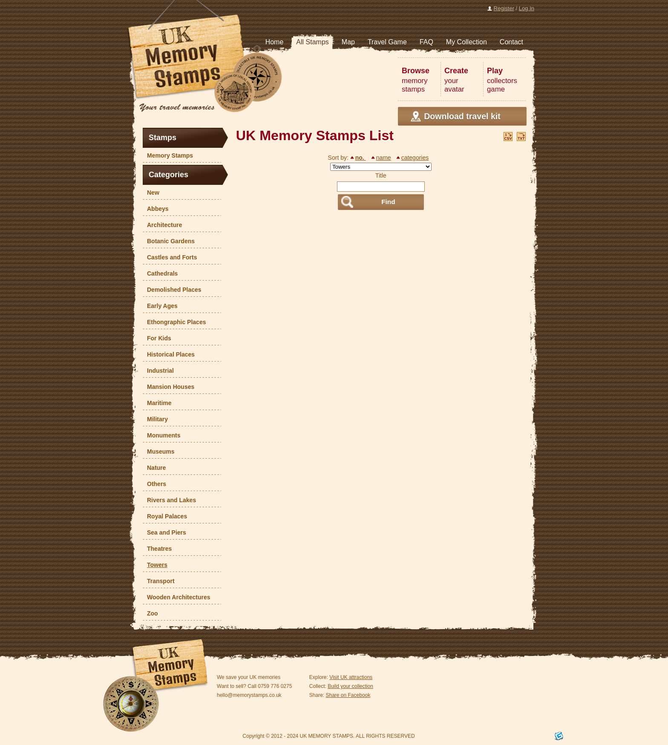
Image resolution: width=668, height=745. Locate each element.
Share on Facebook (348, 695)
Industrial (158, 370)
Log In (526, 8)
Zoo (150, 613)
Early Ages (160, 305)
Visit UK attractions (350, 677)
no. (360, 157)
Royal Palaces (165, 516)
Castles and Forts (170, 257)
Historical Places (169, 354)
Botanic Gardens (169, 241)
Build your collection (350, 686)
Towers (155, 564)
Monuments (162, 435)
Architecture (162, 224)
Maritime (157, 403)
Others (154, 483)
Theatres (157, 548)
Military (155, 419)
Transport (159, 581)
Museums (159, 451)
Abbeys (156, 208)
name (383, 157)
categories (415, 157)
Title (380, 175)
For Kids (157, 338)
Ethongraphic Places (174, 322)
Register (504, 8)
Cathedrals (160, 273)
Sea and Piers (164, 532)
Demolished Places (172, 289)
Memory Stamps (168, 155)
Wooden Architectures (176, 597)
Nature (154, 467)
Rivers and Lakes (169, 500)
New (151, 192)
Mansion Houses (168, 386)
